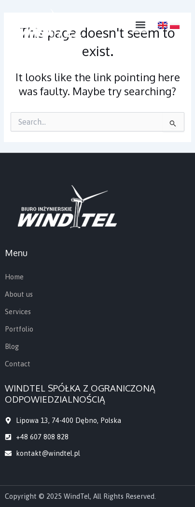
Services (18, 311)
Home (14, 277)
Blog (12, 346)
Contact (17, 364)
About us (19, 294)
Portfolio (19, 329)
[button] (140, 25)
